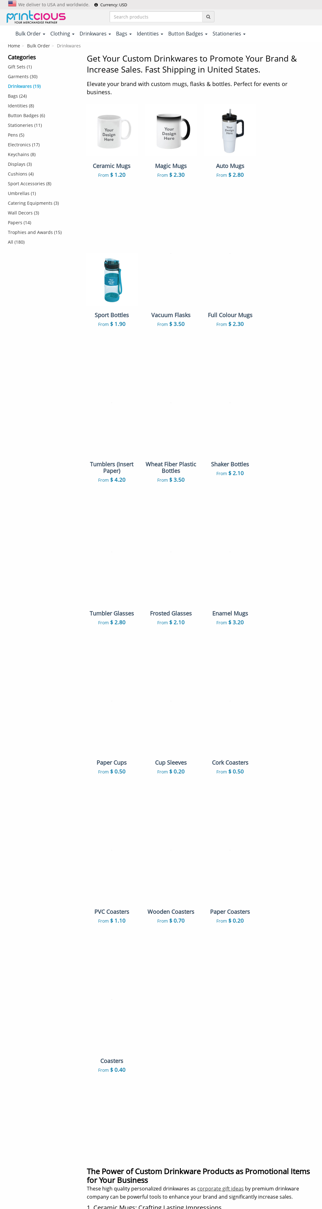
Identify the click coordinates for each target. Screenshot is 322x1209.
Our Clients (99, 1041)
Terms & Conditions (144, 1179)
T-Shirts (174, 973)
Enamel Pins (179, 1083)
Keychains (216, 1046)
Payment (96, 982)
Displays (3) (20, 164)
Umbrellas (216, 1139)
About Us (97, 973)
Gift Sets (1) (20, 67)
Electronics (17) (24, 145)
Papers (173, 1139)
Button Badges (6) (26, 115)
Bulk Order (38, 46)
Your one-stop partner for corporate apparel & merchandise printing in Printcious (161, 1202)
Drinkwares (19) (24, 86)
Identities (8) (21, 106)
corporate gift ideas (220, 890)
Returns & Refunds (107, 1002)
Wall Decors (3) (23, 213)
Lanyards (176, 1036)
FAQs (92, 1021)
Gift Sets (214, 982)
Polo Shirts (216, 973)
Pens (171, 1064)
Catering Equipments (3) (33, 203)
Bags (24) (17, 96)
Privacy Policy (184, 1179)
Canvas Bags (218, 1018)
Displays (175, 1121)
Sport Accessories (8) (29, 184)
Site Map (96, 1031)
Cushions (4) (21, 174)
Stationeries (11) (25, 125)
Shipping (96, 992)
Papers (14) (19, 222)
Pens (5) (16, 135)
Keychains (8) (22, 154)
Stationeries (178, 1111)
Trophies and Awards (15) (35, 232)
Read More (303, 933)
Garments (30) (22, 76)
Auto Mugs (217, 1083)
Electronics (216, 1111)
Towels (212, 1074)
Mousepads (217, 1093)
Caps (171, 1074)
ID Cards (214, 1036)
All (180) (16, 242)
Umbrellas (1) (22, 193)
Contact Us (98, 1012)
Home (14, 46)
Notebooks (217, 1064)
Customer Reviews (107, 1051)
